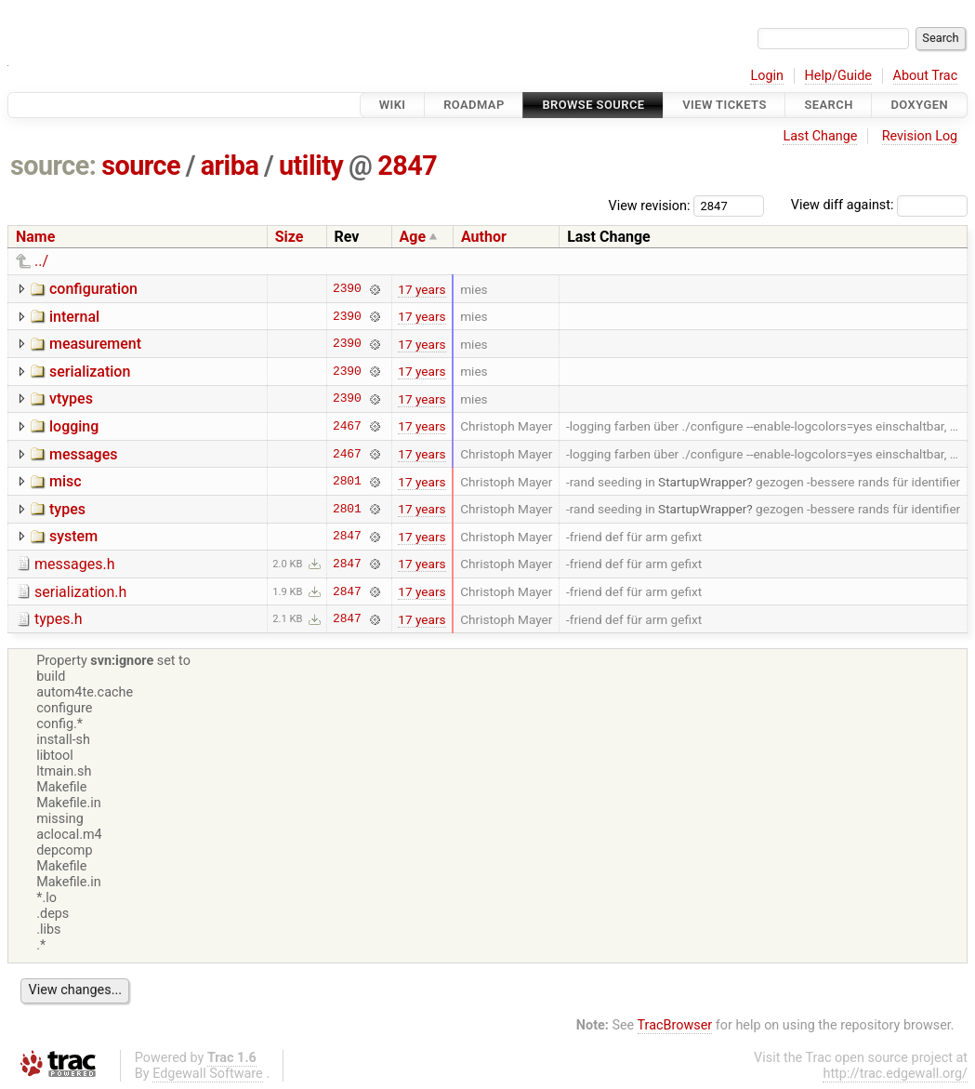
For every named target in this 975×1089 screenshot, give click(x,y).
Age (413, 237)
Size (289, 237)
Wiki (392, 105)
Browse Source (593, 105)
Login (767, 76)
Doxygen (919, 105)
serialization (89, 371)
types (67, 509)
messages (83, 454)
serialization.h (80, 592)
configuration (93, 289)
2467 (347, 426)
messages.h (74, 564)
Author (484, 237)
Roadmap (474, 105)
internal (74, 316)
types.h (58, 619)
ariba (230, 165)
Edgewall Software (207, 1074)
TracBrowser (675, 1025)
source (140, 165)
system (73, 536)
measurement (95, 343)
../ (41, 261)
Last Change (820, 136)
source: (53, 165)
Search (828, 105)
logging (74, 426)
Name (35, 237)
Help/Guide (838, 76)
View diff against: (879, 205)
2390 (347, 289)
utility (311, 165)
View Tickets (724, 105)
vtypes (71, 398)
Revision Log (920, 136)
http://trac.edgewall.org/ (895, 1074)
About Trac (925, 76)
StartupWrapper (702, 481)
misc (65, 481)
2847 (407, 165)
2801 (347, 481)
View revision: (650, 205)
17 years (421, 289)
